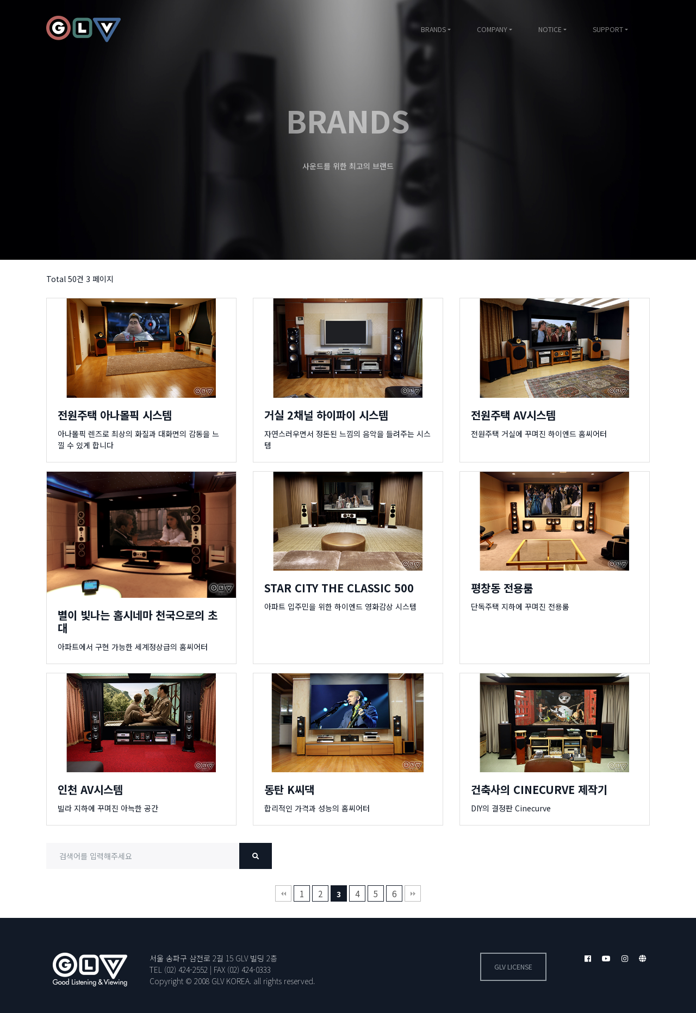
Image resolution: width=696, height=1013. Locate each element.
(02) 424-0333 (249, 969)
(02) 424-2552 (186, 969)
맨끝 (413, 893)
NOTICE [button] (550, 29)
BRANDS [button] (433, 29)
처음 (283, 893)
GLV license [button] (513, 967)
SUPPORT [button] (608, 29)
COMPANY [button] (492, 29)
